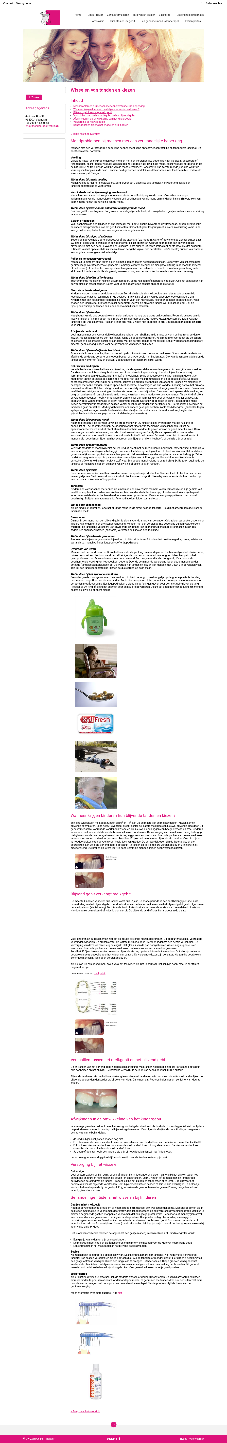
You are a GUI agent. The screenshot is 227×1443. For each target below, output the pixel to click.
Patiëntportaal (193, 21)
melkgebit (99, 973)
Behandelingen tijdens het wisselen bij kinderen (100, 125)
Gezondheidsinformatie (190, 14)
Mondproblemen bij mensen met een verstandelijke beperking (109, 106)
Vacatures (164, 14)
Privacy (182, 1438)
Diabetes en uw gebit (122, 21)
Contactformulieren (118, 14)
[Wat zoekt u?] (46, 90)
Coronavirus (97, 21)
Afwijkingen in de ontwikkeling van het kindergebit (102, 118)
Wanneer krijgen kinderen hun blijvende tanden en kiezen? (106, 109)
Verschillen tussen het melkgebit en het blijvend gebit (104, 115)
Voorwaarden (196, 1438)
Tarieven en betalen (144, 14)
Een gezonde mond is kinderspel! (160, 21)
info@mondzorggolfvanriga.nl (42, 126)
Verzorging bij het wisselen (89, 121)
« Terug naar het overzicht (85, 133)
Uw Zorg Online (35, 1438)
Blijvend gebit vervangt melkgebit (92, 112)
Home (77, 14)
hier (120, 1292)
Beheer (50, 1438)
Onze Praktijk (95, 14)
